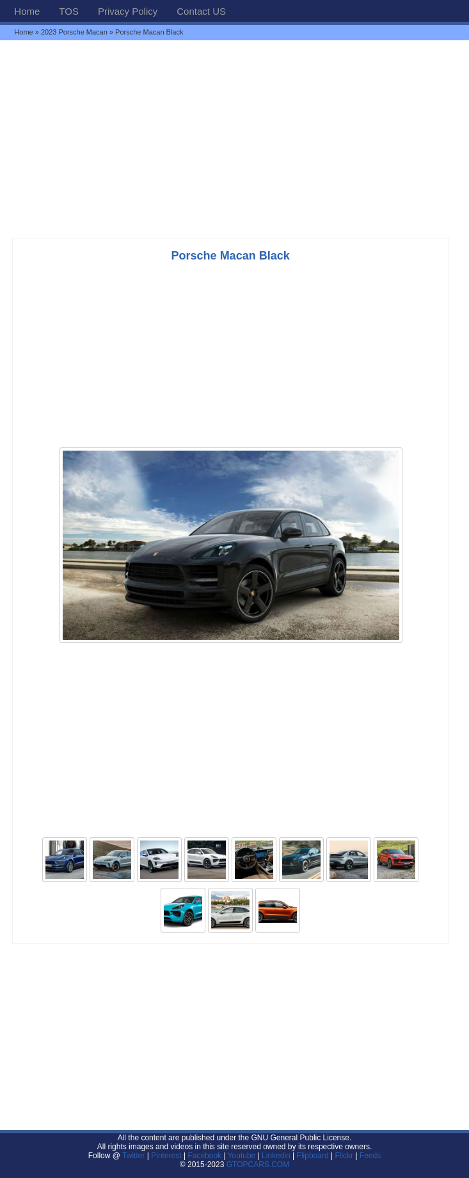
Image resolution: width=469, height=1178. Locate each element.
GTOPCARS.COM (258, 1164)
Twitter (134, 1155)
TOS (69, 11)
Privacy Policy (127, 11)
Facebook (204, 1155)
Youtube (242, 1155)
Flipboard (313, 1155)
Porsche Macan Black (230, 255)
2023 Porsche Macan (74, 32)
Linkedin (276, 1155)
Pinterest (166, 1155)
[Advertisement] (234, 138)
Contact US (201, 11)
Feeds (370, 1155)
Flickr (344, 1155)
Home (27, 11)
